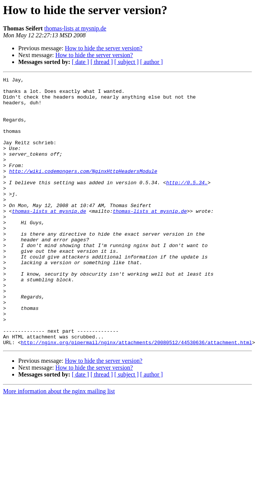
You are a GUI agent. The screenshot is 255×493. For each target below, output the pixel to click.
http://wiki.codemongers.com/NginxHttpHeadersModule (83, 190)
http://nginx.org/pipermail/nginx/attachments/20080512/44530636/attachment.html (136, 395)
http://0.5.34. (186, 204)
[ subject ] (126, 62)
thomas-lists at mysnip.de (75, 28)
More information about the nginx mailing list (59, 445)
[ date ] (80, 62)
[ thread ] (101, 62)
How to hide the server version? (104, 48)
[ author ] (151, 62)
